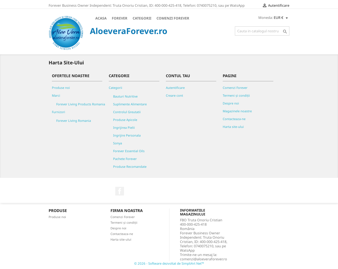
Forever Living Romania (73, 121)
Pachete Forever (125, 159)
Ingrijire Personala (127, 135)
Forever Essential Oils (129, 151)
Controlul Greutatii (127, 112)
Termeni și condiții (236, 95)
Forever (119, 18)
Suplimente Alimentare (130, 104)
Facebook (119, 191)
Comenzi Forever (173, 18)
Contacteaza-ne (234, 119)
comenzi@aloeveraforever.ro (203, 259)
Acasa (101, 18)
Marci (56, 95)
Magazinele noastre (237, 111)
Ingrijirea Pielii (124, 128)
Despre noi (231, 103)
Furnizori (58, 112)
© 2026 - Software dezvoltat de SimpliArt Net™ (169, 263)
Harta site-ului (233, 127)
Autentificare (175, 88)
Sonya (117, 143)
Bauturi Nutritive (125, 96)
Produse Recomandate (130, 167)
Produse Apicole (125, 120)
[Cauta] (262, 31)
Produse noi (61, 88)
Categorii (142, 18)
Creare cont (174, 95)
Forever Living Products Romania (80, 104)
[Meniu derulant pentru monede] (281, 18)
